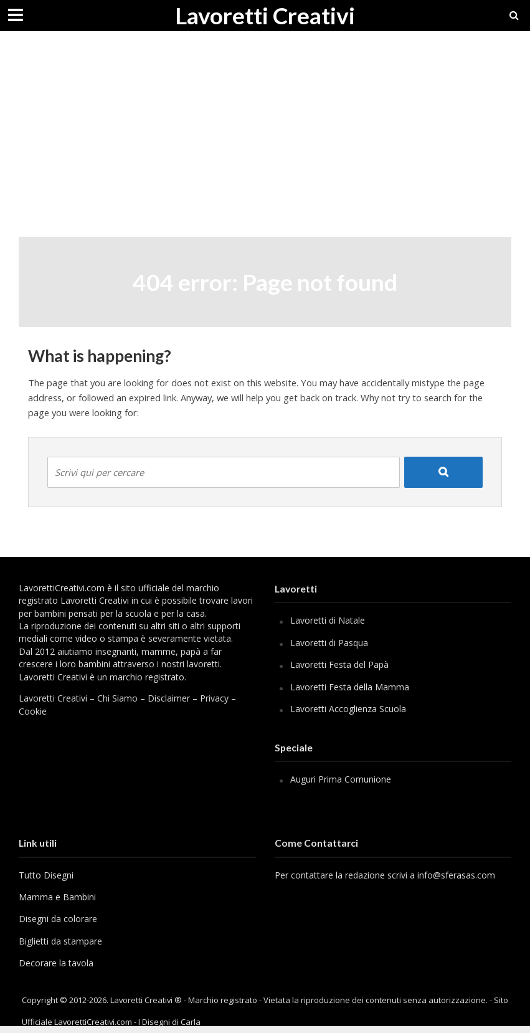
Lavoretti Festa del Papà (339, 664)
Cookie (33, 711)
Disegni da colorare (58, 919)
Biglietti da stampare (60, 941)
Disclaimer (169, 698)
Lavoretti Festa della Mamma (349, 687)
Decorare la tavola (56, 963)
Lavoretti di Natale (327, 620)
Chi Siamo (117, 698)
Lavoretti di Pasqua (329, 643)
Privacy (214, 698)
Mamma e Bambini (57, 897)
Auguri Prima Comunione (340, 779)
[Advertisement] (265, 143)
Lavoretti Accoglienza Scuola (348, 709)
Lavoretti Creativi (265, 15)
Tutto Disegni (46, 875)
